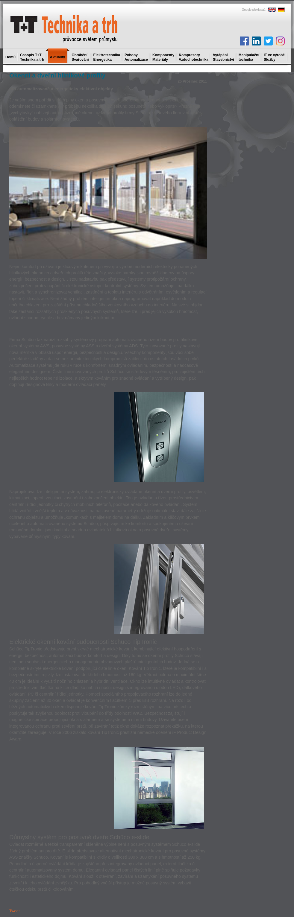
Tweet (14, 911)
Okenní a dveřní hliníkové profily (57, 75)
